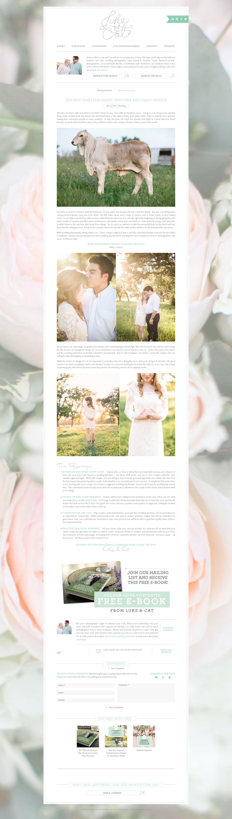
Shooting (122, 106)
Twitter (185, 19)
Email (156, 677)
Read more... (103, 70)
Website (169, 46)
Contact (152, 46)
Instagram (177, 19)
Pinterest (172, 19)
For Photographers (126, 46)
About (61, 46)
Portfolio (78, 46)
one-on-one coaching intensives (120, 636)
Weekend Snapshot (144, 738)
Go (126, 75)
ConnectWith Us (168, 629)
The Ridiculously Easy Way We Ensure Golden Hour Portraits (88, 741)
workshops (81, 639)
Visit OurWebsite (166, 651)
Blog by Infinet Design (141, 809)
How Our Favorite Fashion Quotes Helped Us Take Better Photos (116, 741)
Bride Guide (91, 500)
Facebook (181, 19)
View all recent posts (126, 90)
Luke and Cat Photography (97, 809)
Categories (99, 46)
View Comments (116, 668)
